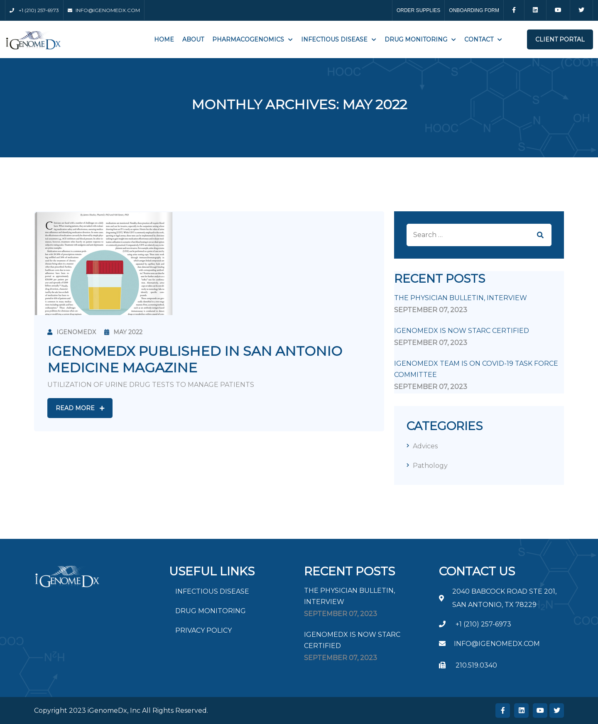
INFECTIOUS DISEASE (334, 39)
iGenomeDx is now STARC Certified (461, 331)
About (193, 39)
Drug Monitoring (416, 39)
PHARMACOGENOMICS (248, 39)
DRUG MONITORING (210, 611)
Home (164, 39)
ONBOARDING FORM (474, 10)
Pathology (430, 466)
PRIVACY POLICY (203, 630)
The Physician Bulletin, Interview (460, 298)
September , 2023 (430, 310)
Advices (425, 446)
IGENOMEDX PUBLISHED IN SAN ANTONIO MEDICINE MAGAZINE (194, 359)
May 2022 (123, 332)
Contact (478, 39)
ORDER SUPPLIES (418, 10)
